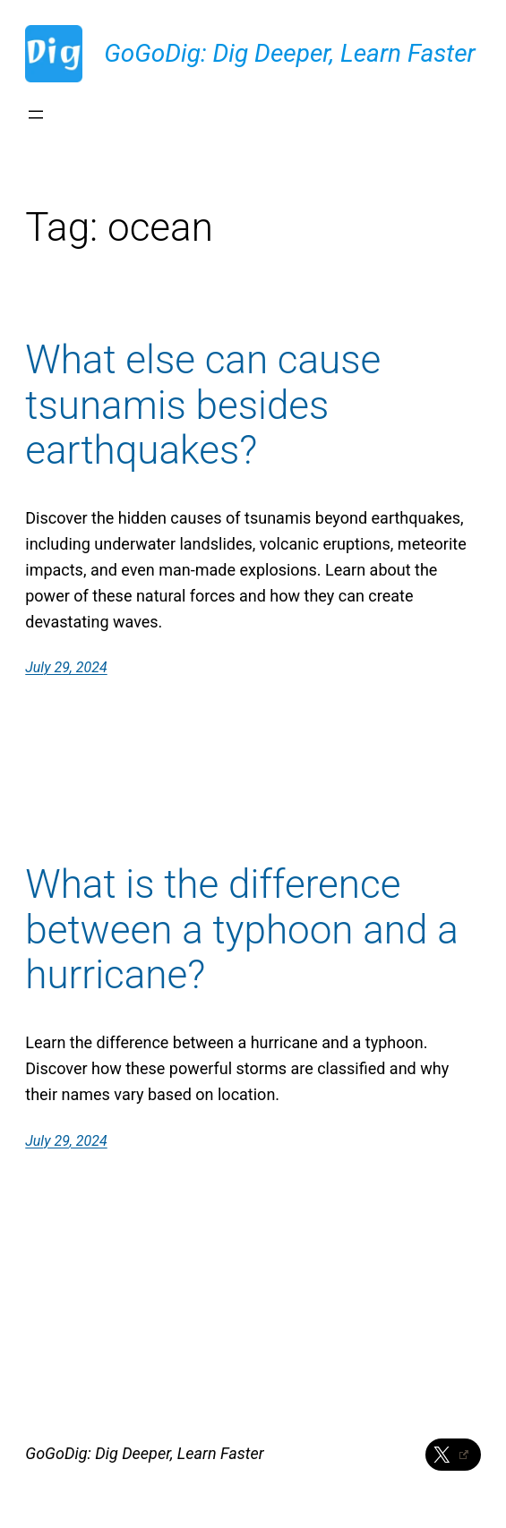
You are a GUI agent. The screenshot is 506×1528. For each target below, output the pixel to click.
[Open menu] (36, 114)
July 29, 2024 (66, 667)
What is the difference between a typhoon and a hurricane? (242, 930)
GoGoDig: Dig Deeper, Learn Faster (290, 53)
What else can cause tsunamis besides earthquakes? (203, 405)
